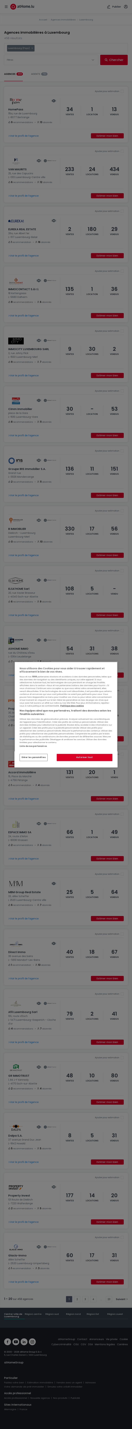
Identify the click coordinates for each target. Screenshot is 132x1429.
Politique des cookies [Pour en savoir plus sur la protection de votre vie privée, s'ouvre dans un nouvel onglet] (72, 705)
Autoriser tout (84, 757)
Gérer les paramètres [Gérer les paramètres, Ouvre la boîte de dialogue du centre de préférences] (33, 757)
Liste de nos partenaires (33, 746)
